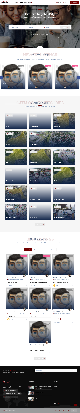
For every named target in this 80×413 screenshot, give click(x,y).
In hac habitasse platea (39, 392)
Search (65, 27)
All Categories (27, 249)
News (25, 2)
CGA (4, 410)
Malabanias (10, 199)
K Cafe (57, 80)
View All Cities (40, 224)
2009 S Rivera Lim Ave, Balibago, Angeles (15, 279)
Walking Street (59, 217)
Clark (8, 144)
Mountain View (59, 199)
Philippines (33, 217)
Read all (30, 404)
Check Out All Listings (40, 358)
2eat (40, 22)
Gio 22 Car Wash (6, 80)
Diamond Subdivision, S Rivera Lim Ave (37, 279)
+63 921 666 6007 (11, 396)
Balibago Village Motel (58, 277)
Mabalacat (57, 181)
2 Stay (45, 22)
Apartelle (53, 249)
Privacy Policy (44, 373)
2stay (47, 249)
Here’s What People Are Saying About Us (43, 386)
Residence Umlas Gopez (36, 345)
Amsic (8, 126)
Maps (16, 2)
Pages (30, 2)
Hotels (41, 249)
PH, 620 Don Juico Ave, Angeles (14, 393)
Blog (68, 410)
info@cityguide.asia (12, 390)
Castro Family (33, 311)
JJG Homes (9, 311)
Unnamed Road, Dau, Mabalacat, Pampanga (61, 313)
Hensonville (10, 181)
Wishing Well (32, 80)
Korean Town (34, 181)
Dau (7, 162)
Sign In (65, 2)
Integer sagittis (38, 398)
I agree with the (41, 373)
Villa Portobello (57, 311)
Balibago (57, 126)
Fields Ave (57, 162)
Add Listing (74, 2)
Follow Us (56, 403)
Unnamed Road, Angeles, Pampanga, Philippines (16, 313)
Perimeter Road (11, 217)
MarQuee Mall (35, 199)
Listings (21, 2)
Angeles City (34, 126)
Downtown (33, 162)
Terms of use (57, 410)
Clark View (33, 144)
